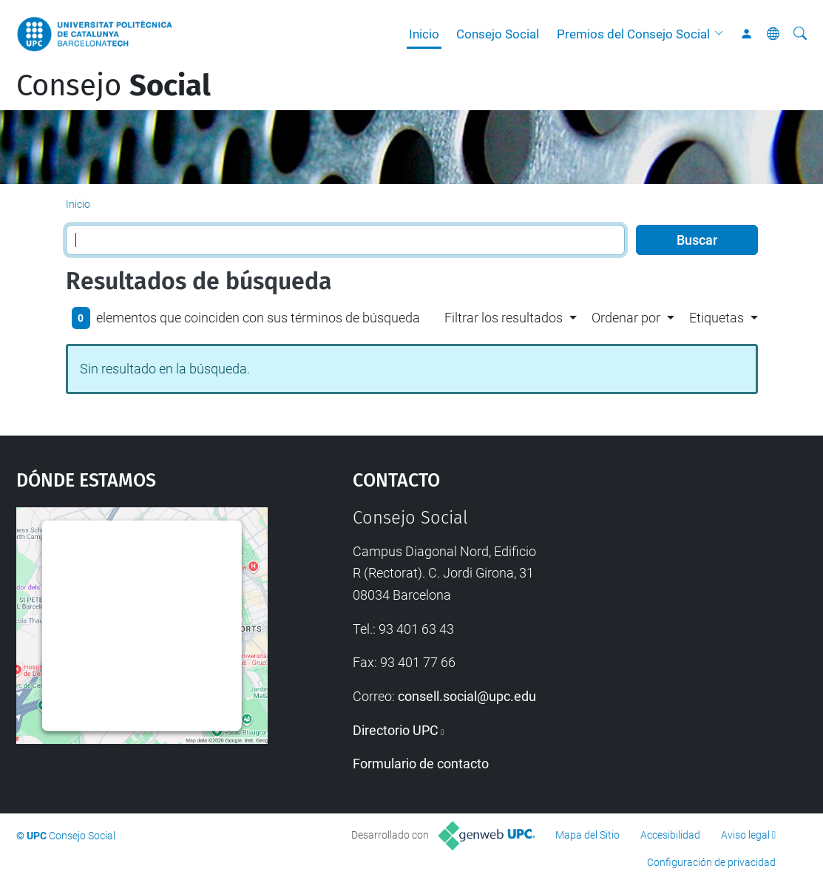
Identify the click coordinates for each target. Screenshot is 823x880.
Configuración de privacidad (711, 862)
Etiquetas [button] (716, 317)
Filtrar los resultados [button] (503, 317)
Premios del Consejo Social (633, 34)
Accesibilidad (670, 835)
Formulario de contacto (421, 763)
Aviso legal (745, 835)
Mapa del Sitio (587, 835)
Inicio (424, 34)
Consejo (113, 86)
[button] (722, 34)
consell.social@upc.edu (467, 696)
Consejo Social (497, 34)
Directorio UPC (395, 730)
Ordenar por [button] (626, 317)
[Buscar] (800, 34)
